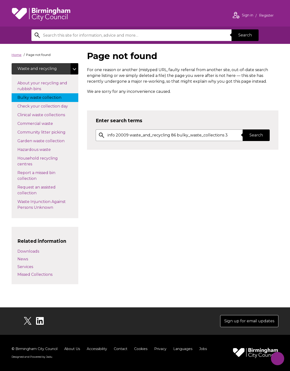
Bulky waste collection (44, 97)
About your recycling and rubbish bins (42, 86)
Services (25, 266)
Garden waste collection (45, 140)
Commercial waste (43, 123)
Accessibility (97, 349)
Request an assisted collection (36, 190)
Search (245, 35)
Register (266, 16)
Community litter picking (47, 132)
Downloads (28, 251)
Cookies (140, 349)
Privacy (160, 349)
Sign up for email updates (249, 321)
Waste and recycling (37, 69)
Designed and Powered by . (32, 356)
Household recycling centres (37, 161)
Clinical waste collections (46, 114)
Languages (182, 349)
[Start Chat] (277, 358)
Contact (120, 349)
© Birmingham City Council (35, 349)
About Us (72, 349)
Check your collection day (47, 106)
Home (17, 55)
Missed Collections (34, 274)
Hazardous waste (38, 149)
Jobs (203, 349)
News (22, 259)
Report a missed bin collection (36, 176)
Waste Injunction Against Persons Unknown (41, 205)
